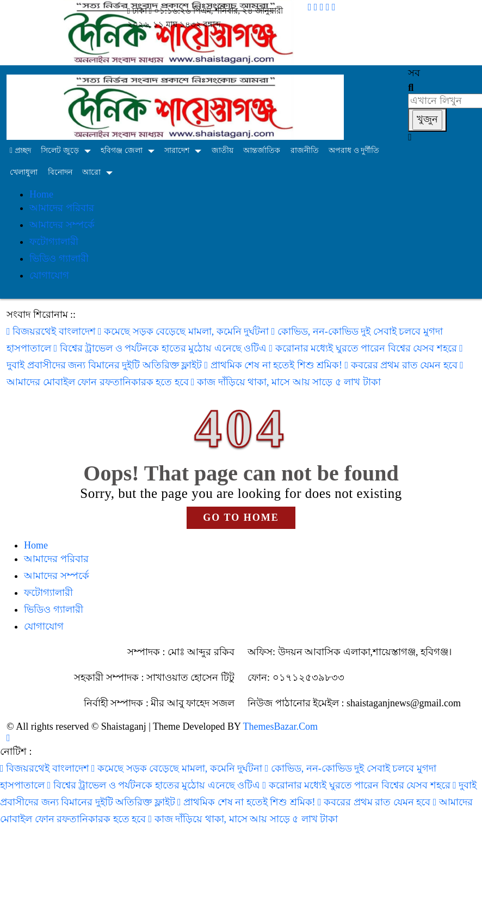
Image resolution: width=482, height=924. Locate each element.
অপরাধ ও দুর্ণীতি (354, 150)
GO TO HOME (241, 517)
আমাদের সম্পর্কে (62, 224)
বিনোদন (60, 172)
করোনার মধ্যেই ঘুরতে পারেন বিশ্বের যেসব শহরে (364, 348)
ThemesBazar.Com (280, 726)
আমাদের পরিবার (61, 207)
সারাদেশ (176, 150)
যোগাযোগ (49, 275)
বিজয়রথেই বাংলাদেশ (52, 331)
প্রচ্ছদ (20, 150)
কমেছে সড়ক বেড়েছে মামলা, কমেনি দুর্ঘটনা (184, 331)
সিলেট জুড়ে (60, 150)
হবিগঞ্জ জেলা (122, 150)
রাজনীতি (305, 150)
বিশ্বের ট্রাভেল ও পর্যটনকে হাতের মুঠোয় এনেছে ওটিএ (161, 348)
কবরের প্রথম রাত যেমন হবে (402, 365)
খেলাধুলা (24, 172)
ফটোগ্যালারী (53, 241)
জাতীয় (222, 150)
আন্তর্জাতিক (261, 150)
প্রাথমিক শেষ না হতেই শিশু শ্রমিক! (275, 365)
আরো (91, 172)
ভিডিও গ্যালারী (59, 258)
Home (41, 194)
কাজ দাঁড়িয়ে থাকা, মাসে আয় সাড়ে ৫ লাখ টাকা (286, 382)
